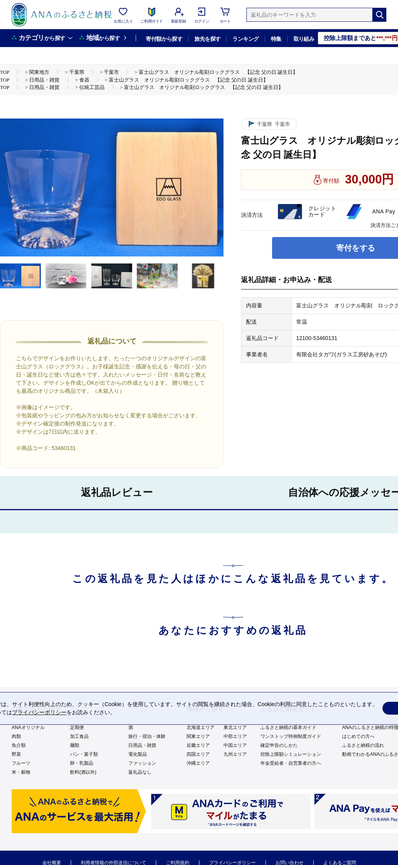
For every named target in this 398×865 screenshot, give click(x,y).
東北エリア (235, 727)
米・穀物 (21, 772)
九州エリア (235, 754)
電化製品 (137, 754)
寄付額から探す (164, 39)
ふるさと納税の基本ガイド (288, 727)
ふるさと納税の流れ (363, 745)
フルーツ (21, 763)
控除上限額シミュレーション (290, 754)
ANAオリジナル (28, 727)
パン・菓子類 (84, 754)
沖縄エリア (198, 763)
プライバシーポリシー (39, 712)
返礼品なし (140, 772)
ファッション (142, 763)
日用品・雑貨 (142, 745)
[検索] (379, 15)
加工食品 (79, 736)
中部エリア (235, 736)
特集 (276, 39)
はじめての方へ (358, 736)
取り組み (303, 39)
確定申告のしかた (279, 745)
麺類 (74, 745)
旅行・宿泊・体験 (147, 736)
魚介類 (19, 745)
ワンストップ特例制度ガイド (290, 736)
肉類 (16, 736)
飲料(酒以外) (83, 772)
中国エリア (235, 745)
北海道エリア (201, 727)
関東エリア (198, 736)
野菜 (16, 754)
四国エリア (198, 754)
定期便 (77, 727)
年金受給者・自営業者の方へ (290, 763)
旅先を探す (207, 39)
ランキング (245, 39)
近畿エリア (198, 745)
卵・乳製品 (81, 763)
